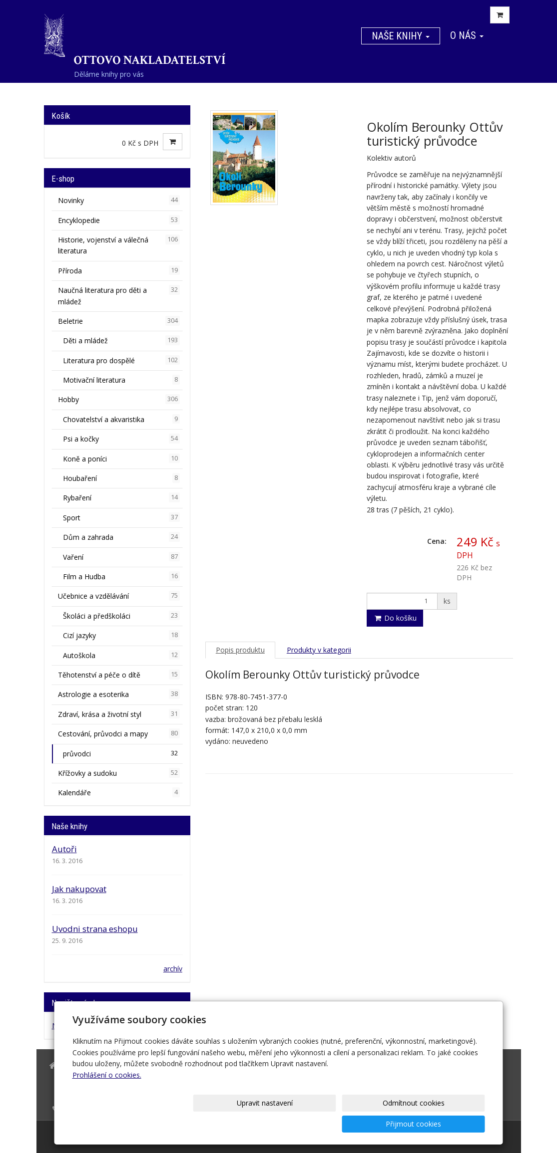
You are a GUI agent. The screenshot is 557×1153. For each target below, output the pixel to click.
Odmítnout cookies (364, 1124)
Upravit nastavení (282, 1124)
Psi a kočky (121, 439)
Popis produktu (240, 650)
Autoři (64, 849)
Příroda (119, 270)
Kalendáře (119, 792)
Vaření (121, 557)
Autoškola (121, 655)
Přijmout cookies (447, 1124)
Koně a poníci (121, 458)
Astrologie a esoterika (119, 694)
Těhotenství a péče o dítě (119, 675)
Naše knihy (401, 36)
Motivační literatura (121, 380)
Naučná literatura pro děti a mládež (119, 295)
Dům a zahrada (121, 537)
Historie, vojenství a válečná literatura (119, 244)
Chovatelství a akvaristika (121, 419)
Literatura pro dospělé (121, 360)
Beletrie (119, 321)
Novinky (119, 200)
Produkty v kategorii (319, 650)
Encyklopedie (119, 220)
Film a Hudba (121, 576)
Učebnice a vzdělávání (119, 596)
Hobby (119, 399)
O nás (467, 35)
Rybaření (121, 497)
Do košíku (395, 618)
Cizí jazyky (121, 635)
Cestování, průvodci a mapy (119, 733)
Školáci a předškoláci (121, 616)
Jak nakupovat (79, 889)
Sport (121, 517)
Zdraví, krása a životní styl (119, 714)
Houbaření (121, 478)
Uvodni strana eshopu (95, 928)
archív (172, 968)
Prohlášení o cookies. (106, 1096)
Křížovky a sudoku (119, 773)
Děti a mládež (121, 340)
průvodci (121, 753)
